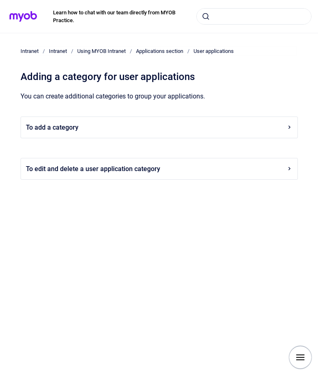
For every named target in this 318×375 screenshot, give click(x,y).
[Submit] (205, 16)
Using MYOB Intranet (101, 51)
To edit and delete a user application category (159, 169)
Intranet (30, 51)
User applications (214, 51)
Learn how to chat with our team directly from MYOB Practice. (114, 16)
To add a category (159, 127)
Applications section (159, 51)
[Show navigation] (300, 357)
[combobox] (254, 16)
